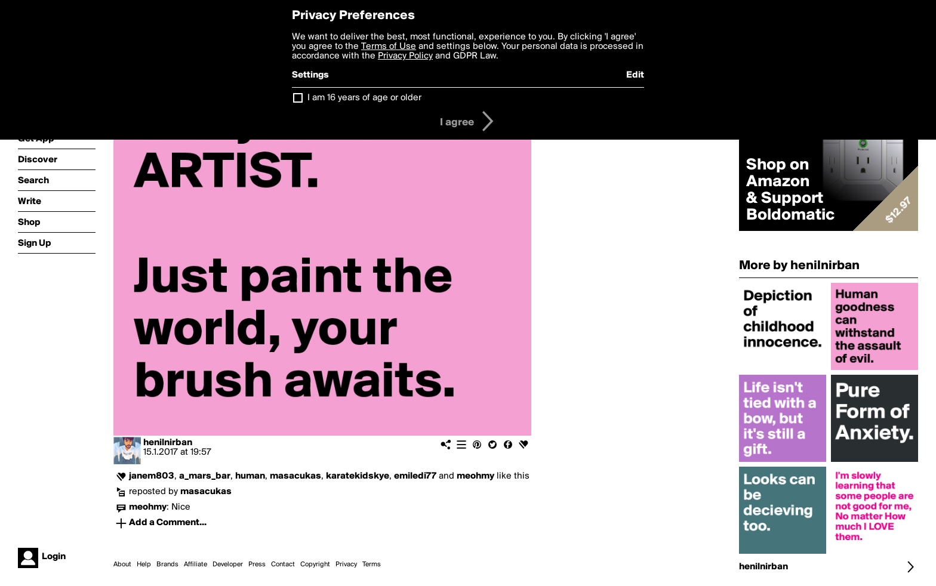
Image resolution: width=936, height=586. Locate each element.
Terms (371, 564)
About (122, 564)
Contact (283, 564)
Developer (228, 564)
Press (257, 564)
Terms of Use (388, 46)
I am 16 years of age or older (364, 98)
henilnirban (167, 443)
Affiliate (195, 564)
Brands (167, 564)
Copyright (315, 564)
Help (144, 564)
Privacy (346, 564)
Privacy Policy (405, 56)
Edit (635, 75)
